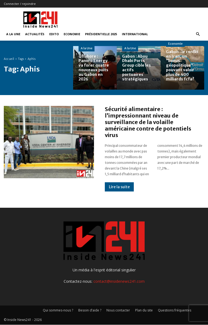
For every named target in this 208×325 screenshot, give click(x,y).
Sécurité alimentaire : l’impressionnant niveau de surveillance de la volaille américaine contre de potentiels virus (148, 122)
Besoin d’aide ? (89, 310)
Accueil (9, 59)
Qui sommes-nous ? (58, 310)
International (135, 34)
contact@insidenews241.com (119, 281)
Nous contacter (118, 310)
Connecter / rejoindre (20, 4)
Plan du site (144, 310)
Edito (54, 34)
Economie (72, 34)
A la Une (13, 34)
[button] (197, 34)
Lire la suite (119, 186)
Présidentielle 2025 (101, 34)
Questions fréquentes (174, 310)
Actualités (34, 34)
